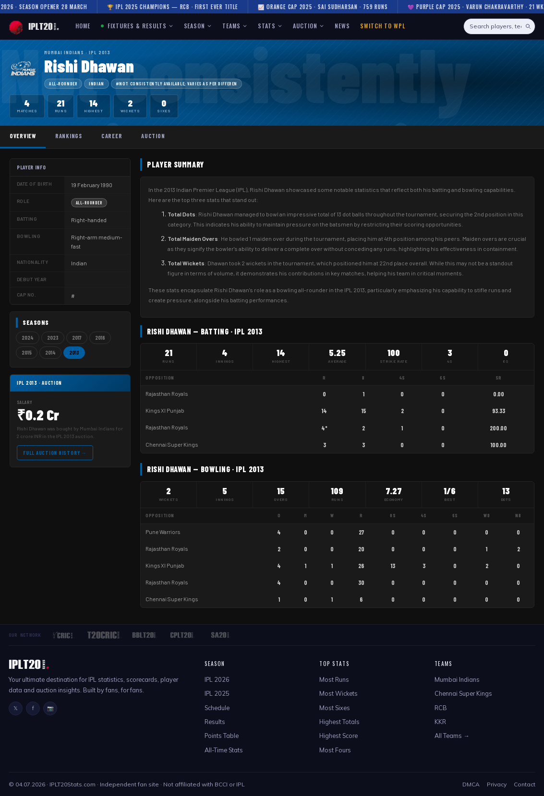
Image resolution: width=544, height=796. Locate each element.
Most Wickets (338, 693)
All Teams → (452, 735)
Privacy (497, 784)
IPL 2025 (217, 693)
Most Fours (335, 750)
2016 (100, 337)
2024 (28, 337)
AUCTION (308, 26)
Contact (524, 784)
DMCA (471, 784)
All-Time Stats (224, 750)
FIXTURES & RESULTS (137, 26)
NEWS (342, 26)
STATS (270, 26)
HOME (82, 26)
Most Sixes (334, 708)
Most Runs (334, 679)
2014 (50, 352)
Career (111, 135)
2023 (53, 337)
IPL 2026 (217, 679)
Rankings (68, 135)
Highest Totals (339, 721)
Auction (153, 135)
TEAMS (234, 26)
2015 (27, 352)
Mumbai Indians (457, 679)
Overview (23, 135)
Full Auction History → (55, 453)
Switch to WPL (382, 26)
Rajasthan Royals (166, 394)
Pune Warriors (162, 532)
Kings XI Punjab (164, 410)
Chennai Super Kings (171, 444)
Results (215, 721)
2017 (77, 337)
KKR (440, 721)
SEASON (198, 26)
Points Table (222, 735)
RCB (441, 708)
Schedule (217, 708)
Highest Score (338, 735)
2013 (74, 352)
